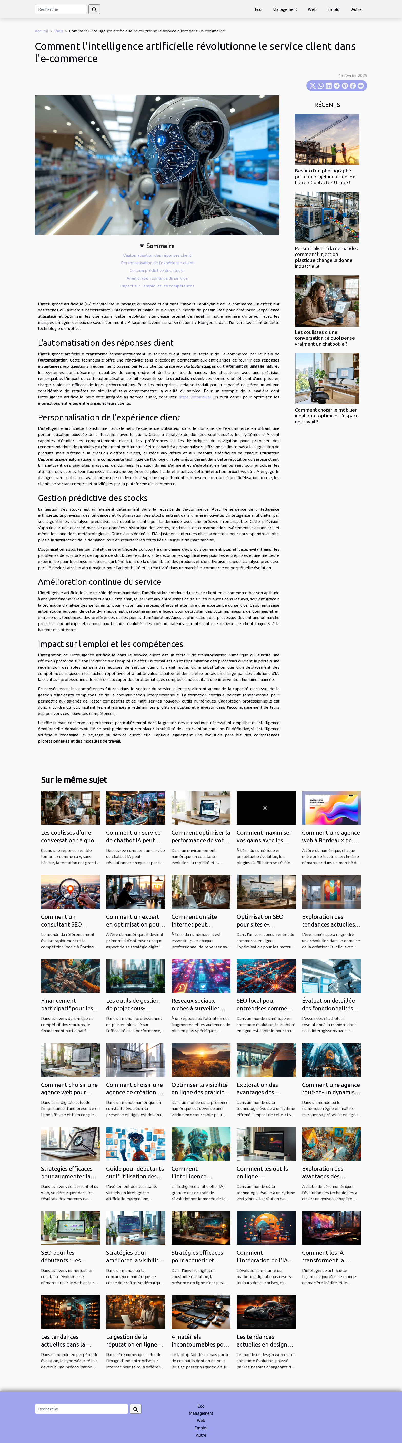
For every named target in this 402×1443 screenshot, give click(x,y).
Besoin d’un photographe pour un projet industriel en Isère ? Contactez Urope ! (325, 176)
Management (285, 9)
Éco (258, 9)
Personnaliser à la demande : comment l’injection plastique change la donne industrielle (326, 257)
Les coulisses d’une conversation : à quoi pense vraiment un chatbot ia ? (325, 338)
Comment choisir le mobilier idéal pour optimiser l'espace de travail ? (327, 415)
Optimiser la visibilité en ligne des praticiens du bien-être (201, 1092)
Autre (356, 9)
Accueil (41, 30)
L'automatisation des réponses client (157, 254)
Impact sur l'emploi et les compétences (157, 285)
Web (312, 9)
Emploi (333, 9)
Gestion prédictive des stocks (157, 270)
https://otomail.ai (195, 396)
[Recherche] (61, 9)
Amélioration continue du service (157, 278)
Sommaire (160, 245)
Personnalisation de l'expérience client (157, 262)
